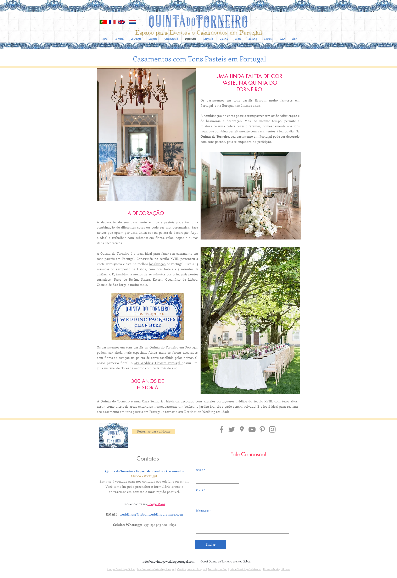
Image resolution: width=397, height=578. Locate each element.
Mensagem (202, 510)
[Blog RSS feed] (295, 15)
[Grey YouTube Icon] (252, 429)
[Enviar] (210, 544)
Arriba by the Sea (217, 569)
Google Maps (156, 504)
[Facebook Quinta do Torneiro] (221, 429)
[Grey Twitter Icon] (231, 429)
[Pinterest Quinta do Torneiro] (262, 429)
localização (157, 264)
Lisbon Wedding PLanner (276, 569)
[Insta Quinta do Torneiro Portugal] (272, 429)
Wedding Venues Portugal (191, 569)
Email (199, 490)
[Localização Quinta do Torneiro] (241, 429)
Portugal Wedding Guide (121, 569)
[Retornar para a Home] (153, 431)
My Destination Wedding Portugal (155, 569)
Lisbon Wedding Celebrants (245, 569)
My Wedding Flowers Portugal (158, 363)
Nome (199, 470)
